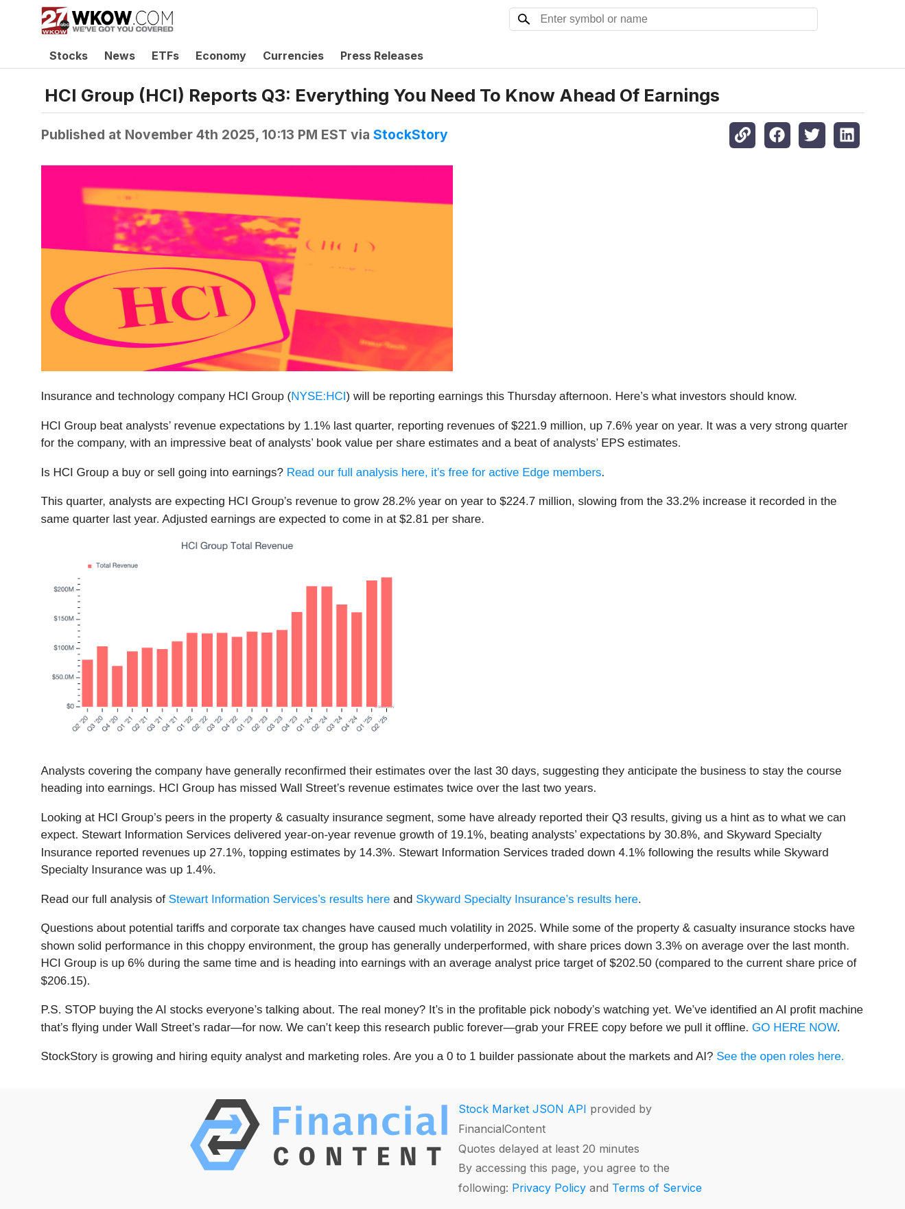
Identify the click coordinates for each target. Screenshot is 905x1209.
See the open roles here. (780, 1056)
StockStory (410, 134)
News (119, 55)
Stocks (68, 55)
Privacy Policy (549, 1188)
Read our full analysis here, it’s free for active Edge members (444, 472)
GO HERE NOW (794, 1027)
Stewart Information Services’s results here (279, 899)
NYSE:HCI (318, 396)
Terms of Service (657, 1188)
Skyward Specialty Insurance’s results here (527, 899)
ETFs (165, 55)
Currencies (293, 55)
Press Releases (381, 55)
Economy (221, 55)
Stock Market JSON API (522, 1109)
